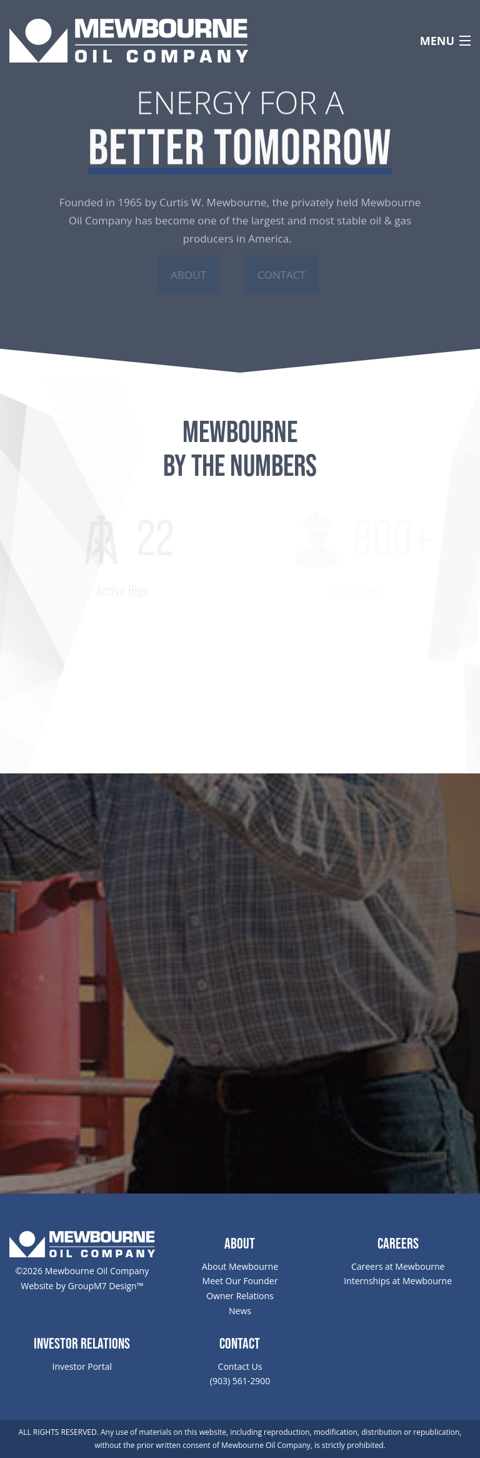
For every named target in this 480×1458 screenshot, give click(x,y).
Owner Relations (240, 1296)
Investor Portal (82, 1366)
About (187, 275)
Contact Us (240, 1366)
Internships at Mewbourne (398, 1281)
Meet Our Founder (240, 1281)
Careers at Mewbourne (398, 1266)
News (240, 1311)
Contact (283, 275)
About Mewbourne (240, 1266)
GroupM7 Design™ (106, 1286)
